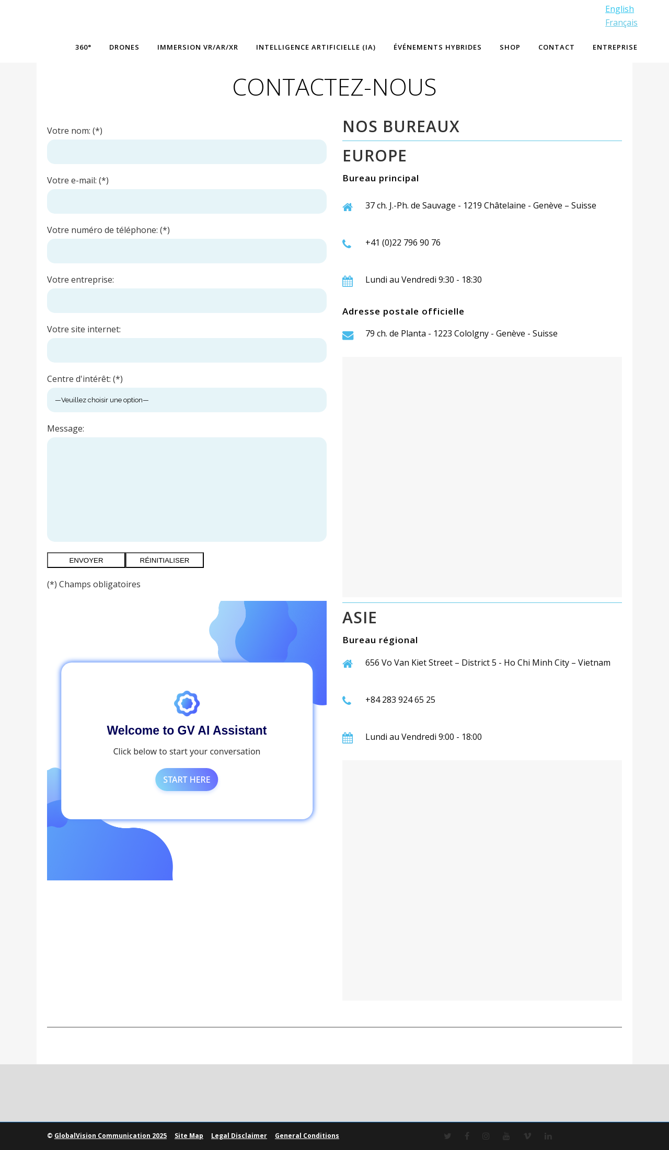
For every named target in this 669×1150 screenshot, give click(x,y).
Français (620, 22)
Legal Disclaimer (239, 1135)
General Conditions (307, 1135)
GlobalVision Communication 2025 (110, 1135)
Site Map (189, 1135)
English (618, 9)
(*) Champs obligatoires (94, 584)
